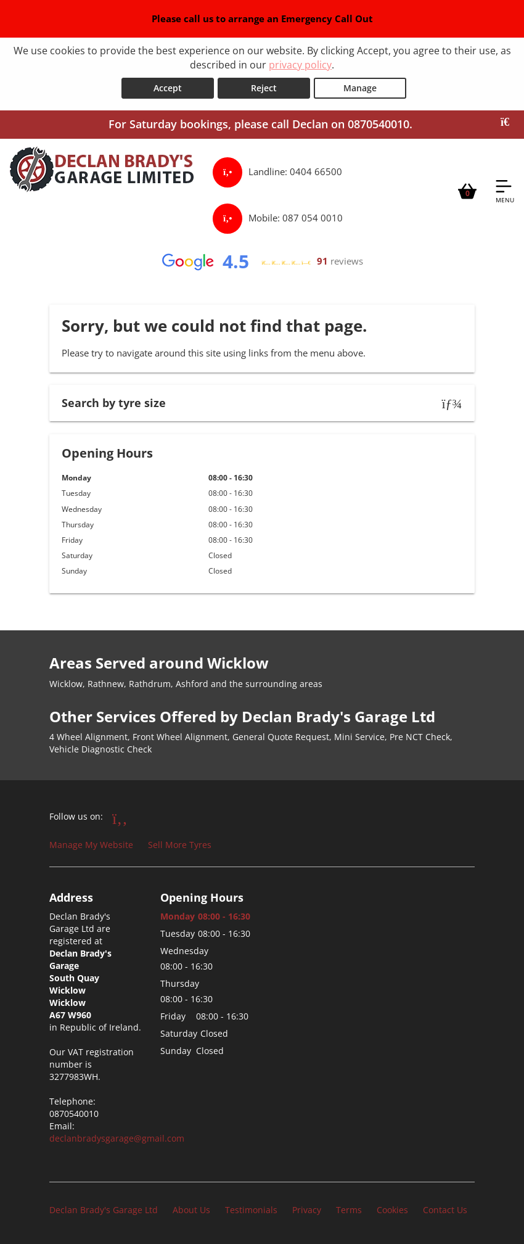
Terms (349, 1210)
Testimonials (251, 1210)
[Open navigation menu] (505, 190)
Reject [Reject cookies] (264, 88)
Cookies (392, 1210)
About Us (191, 1210)
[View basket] (467, 190)
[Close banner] (509, 122)
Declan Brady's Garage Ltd (103, 1210)
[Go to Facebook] (120, 818)
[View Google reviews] (261, 261)
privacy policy (300, 65)
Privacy (306, 1210)
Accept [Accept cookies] (168, 88)
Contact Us (445, 1210)
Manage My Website (91, 845)
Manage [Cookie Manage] (360, 88)
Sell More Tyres (179, 845)
